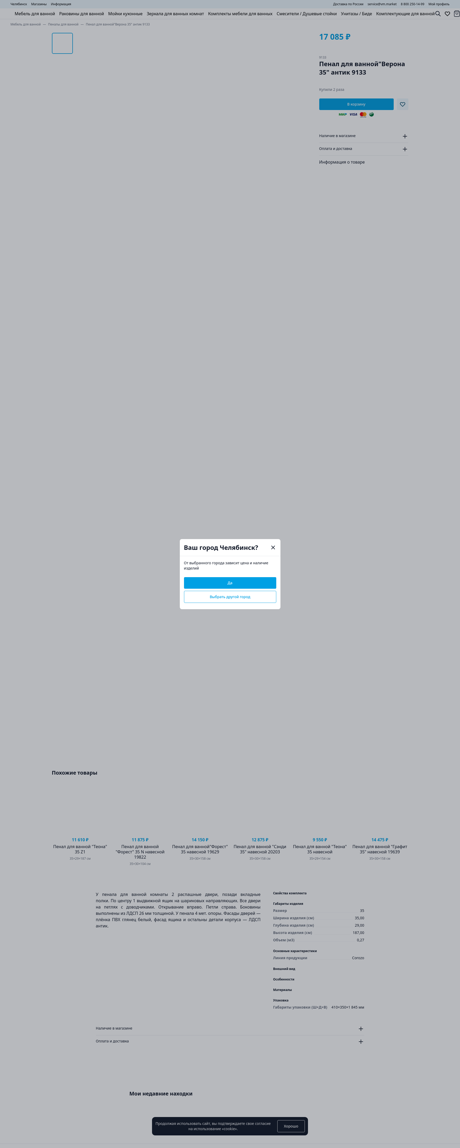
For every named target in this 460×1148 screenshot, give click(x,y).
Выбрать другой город (230, 596)
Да (230, 582)
